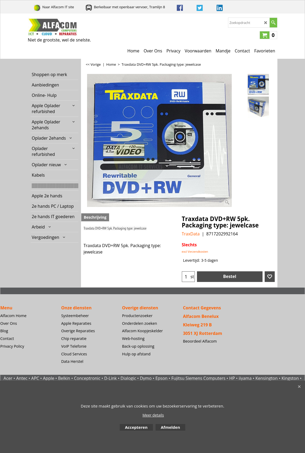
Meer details (153, 415)
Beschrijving (95, 217)
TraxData (191, 234)
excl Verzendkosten (195, 251)
